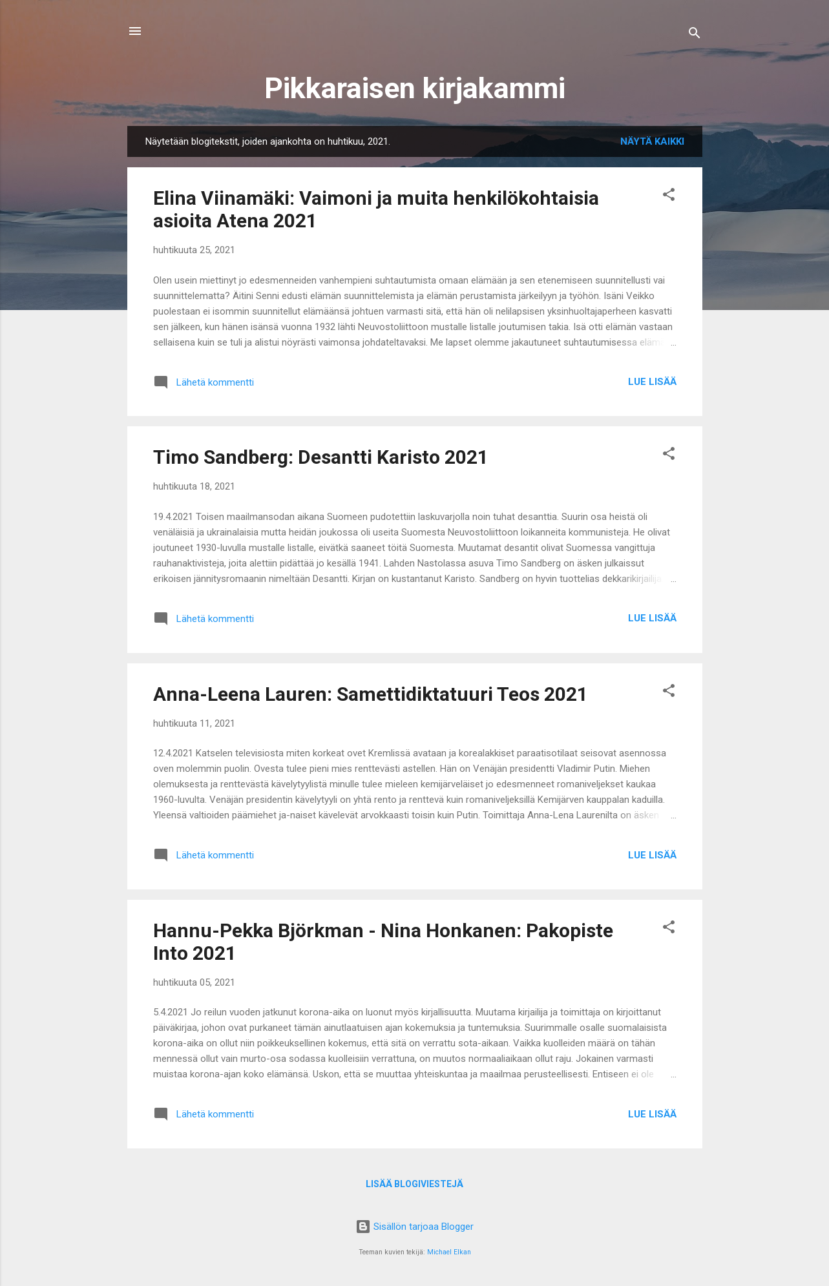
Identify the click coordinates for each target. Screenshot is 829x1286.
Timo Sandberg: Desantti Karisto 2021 (320, 457)
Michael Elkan (449, 1252)
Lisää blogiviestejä (414, 1184)
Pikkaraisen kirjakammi (414, 88)
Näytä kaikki (652, 141)
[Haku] (694, 35)
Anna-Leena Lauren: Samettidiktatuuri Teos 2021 (370, 694)
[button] (669, 197)
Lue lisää (652, 382)
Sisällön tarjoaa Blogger (414, 1226)
